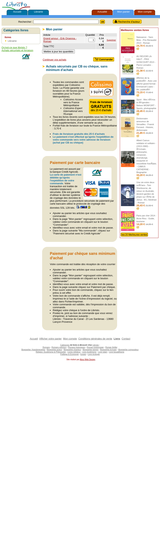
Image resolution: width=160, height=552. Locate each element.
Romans (46, 347)
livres (8, 37)
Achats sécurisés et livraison (17, 50)
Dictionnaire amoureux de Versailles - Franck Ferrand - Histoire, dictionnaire (145, 124)
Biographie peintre (90, 350)
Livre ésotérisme (89, 352)
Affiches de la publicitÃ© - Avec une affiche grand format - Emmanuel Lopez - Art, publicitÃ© (146, 84)
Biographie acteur (54, 350)
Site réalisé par (72, 359)
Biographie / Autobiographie (33, 350)
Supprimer (111, 40)
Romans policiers (59, 347)
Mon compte (145, 11)
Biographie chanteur (72, 350)
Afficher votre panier (50, 338)
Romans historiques (76, 347)
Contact (126, 338)
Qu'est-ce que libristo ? (14, 47)
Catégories (64, 345)
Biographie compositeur (128, 350)
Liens (117, 338)
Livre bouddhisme (116, 352)
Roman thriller (111, 347)
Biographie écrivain (108, 350)
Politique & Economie (69, 354)
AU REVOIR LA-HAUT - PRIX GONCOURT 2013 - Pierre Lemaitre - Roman (145, 62)
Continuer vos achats (54, 59)
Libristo (96, 345)
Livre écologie (94, 354)
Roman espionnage (95, 347)
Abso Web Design (87, 359)
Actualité (102, 11)
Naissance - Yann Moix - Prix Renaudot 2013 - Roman (146, 40)
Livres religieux (74, 352)
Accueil (17, 11)
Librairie (38, 11)
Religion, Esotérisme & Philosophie (51, 352)
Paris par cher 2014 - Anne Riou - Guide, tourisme (146, 218)
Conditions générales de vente (95, 338)
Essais (83, 354)
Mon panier (123, 11)
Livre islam (102, 352)
